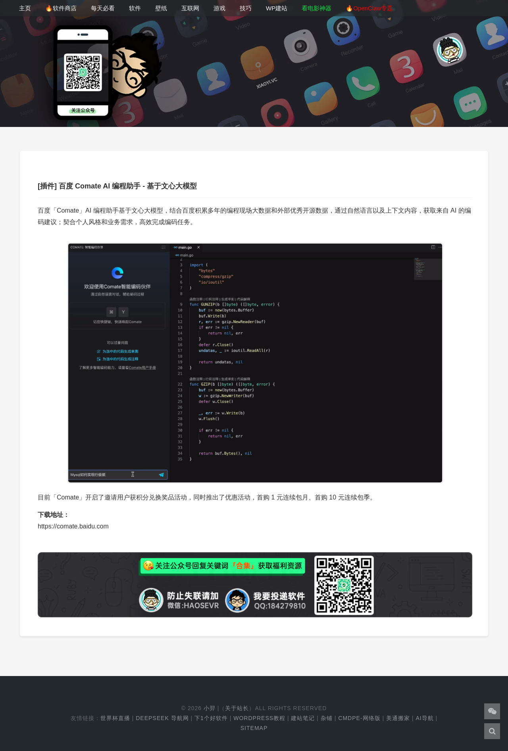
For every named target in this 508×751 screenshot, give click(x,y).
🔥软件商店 (61, 8)
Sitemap (254, 728)
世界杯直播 (115, 718)
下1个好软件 (211, 718)
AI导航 (424, 718)
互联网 (190, 8)
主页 (25, 8)
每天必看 (103, 8)
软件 (135, 8)
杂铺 (327, 718)
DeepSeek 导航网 (162, 718)
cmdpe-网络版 (359, 718)
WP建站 (276, 8)
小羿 (210, 708)
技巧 (246, 8)
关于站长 (237, 708)
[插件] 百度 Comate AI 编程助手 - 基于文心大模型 (117, 186)
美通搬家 (398, 718)
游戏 (219, 8)
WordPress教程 (259, 718)
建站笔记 (303, 718)
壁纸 (161, 8)
